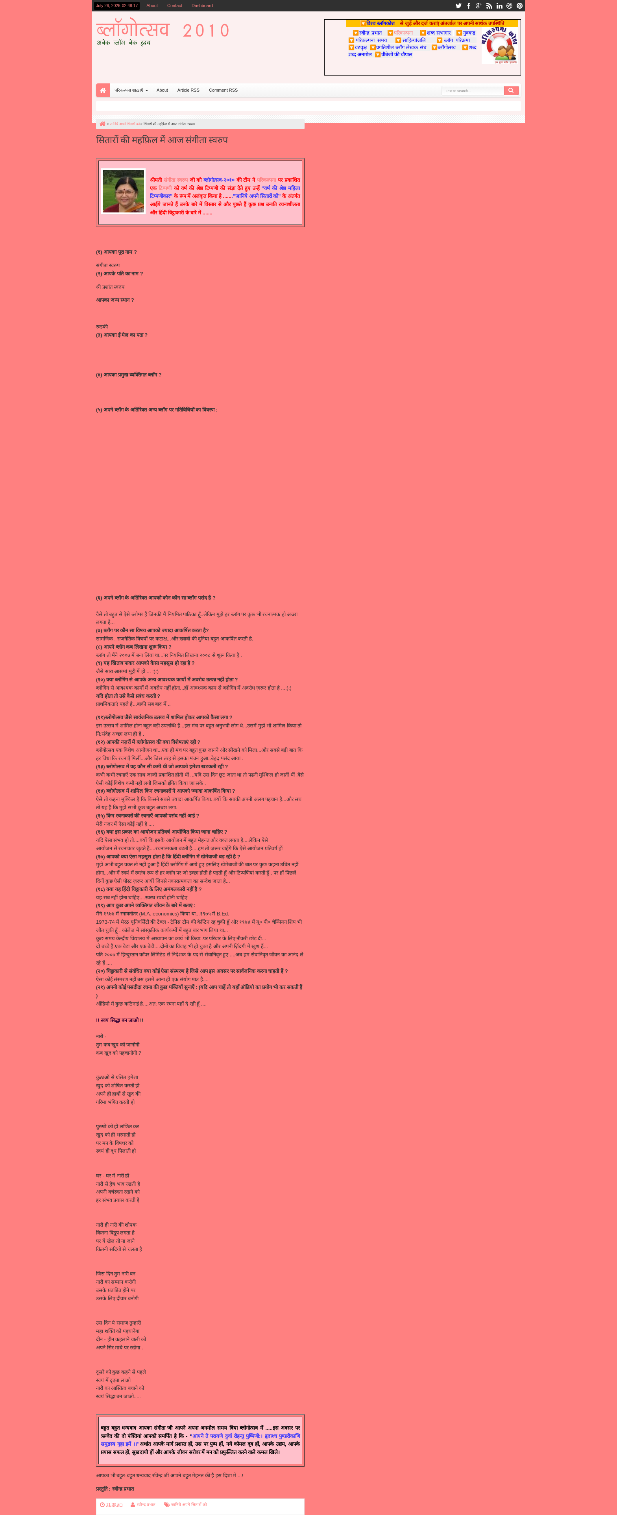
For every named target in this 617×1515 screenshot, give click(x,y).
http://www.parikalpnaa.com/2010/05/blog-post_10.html (158, 418)
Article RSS (188, 90)
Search (511, 90)
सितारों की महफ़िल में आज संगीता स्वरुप (162, 139)
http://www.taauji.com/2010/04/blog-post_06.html (151, 483)
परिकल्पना (400, 32)
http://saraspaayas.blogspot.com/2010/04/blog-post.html (159, 557)
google (479, 5)
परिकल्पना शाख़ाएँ (129, 90)
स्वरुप (181, 180)
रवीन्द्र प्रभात (146, 1504)
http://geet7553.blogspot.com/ (129, 401)
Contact (174, 5)
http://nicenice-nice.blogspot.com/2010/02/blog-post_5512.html (167, 524)
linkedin (499, 5)
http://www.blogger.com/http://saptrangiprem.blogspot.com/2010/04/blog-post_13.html (193, 458)
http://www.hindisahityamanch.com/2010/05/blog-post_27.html (166, 516)
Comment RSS (223, 90)
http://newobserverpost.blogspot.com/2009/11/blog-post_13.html (169, 434)
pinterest (520, 5)
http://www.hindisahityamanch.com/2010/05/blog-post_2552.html (169, 508)
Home (103, 90)
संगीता (169, 180)
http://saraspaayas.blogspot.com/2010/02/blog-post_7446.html (166, 573)
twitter (458, 5)
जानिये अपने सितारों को (189, 1504)
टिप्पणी (166, 188)
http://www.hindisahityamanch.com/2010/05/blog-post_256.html (167, 499)
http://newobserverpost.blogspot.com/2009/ (145, 442)
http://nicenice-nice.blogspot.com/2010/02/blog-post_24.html (164, 532)
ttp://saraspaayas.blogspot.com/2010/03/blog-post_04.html (162, 565)
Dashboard (202, 5)
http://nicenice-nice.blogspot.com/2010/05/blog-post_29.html (164, 540)
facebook (469, 5)
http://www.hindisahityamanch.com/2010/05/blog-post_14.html (166, 492)
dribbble (509, 5)
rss (489, 5)
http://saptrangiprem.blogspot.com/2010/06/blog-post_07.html (165, 467)
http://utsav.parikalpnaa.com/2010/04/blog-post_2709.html (161, 426)
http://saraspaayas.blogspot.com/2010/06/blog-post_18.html (164, 549)
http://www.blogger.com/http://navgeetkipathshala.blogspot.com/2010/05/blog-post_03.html (198, 475)
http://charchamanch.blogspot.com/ (135, 581)
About (152, 5)
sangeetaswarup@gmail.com (129, 348)
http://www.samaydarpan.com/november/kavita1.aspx (156, 451)
